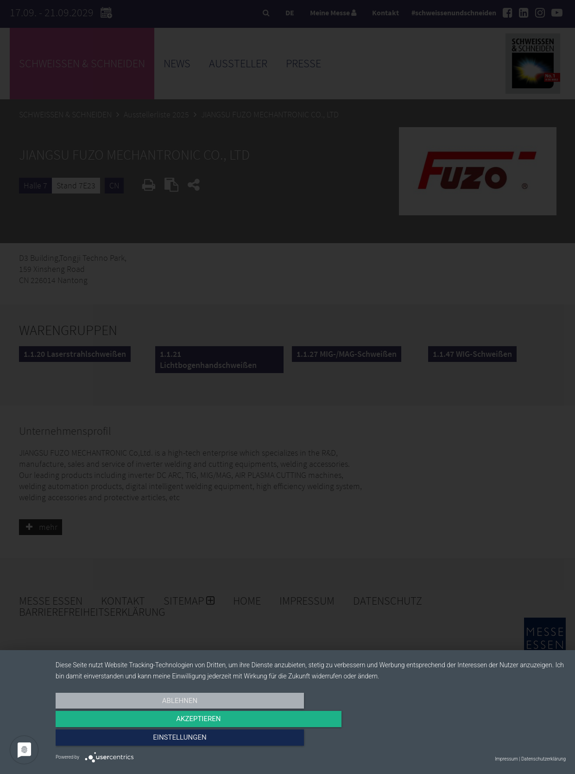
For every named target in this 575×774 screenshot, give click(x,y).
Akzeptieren (310, 740)
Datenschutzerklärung (543, 758)
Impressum (506, 758)
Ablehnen (132, 740)
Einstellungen (489, 740)
